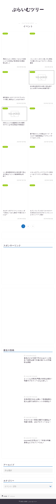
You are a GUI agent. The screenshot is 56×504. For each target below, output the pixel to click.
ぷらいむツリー (28, 9)
